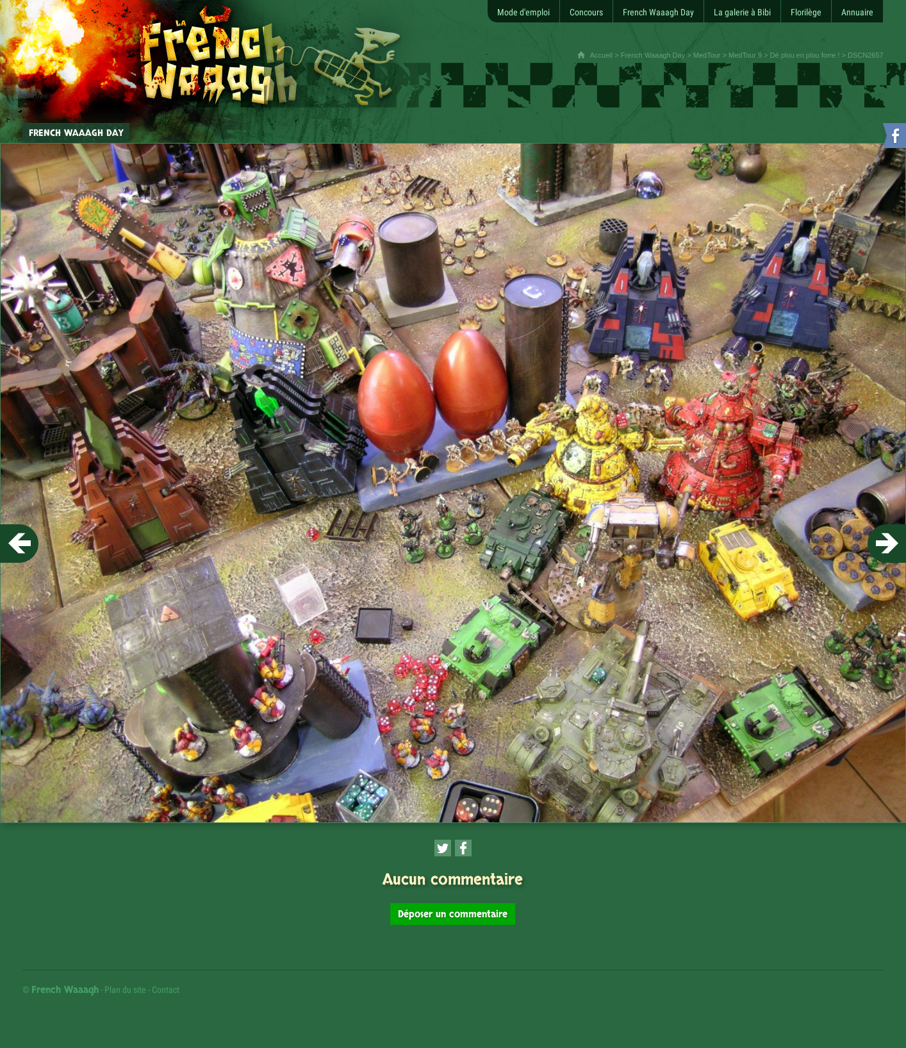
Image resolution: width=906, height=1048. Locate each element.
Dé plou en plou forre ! (805, 55)
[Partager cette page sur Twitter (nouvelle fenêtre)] (442, 848)
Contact (165, 990)
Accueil (601, 55)
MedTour (707, 55)
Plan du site (125, 990)
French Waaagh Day (653, 55)
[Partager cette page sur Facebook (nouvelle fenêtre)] (463, 848)
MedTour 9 (745, 55)
